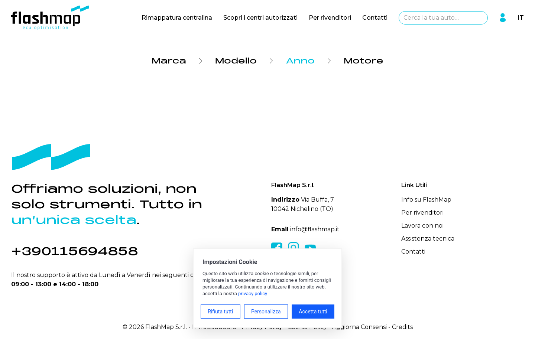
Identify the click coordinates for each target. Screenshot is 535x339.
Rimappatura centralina (177, 17)
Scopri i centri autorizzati (260, 17)
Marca (169, 61)
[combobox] (443, 18)
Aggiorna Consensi (359, 326)
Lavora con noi (422, 225)
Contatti (375, 17)
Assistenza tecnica (427, 238)
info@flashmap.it (315, 229)
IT (521, 17)
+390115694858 (74, 251)
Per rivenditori (330, 17)
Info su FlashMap (426, 199)
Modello (236, 61)
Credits (402, 326)
